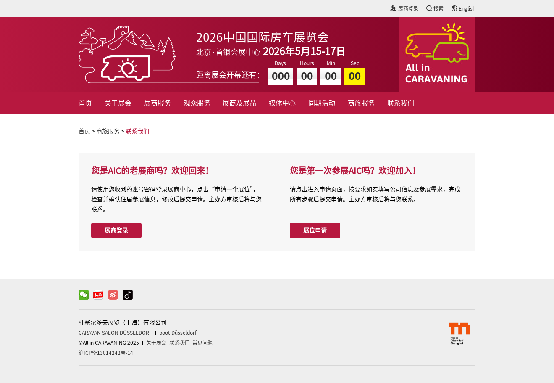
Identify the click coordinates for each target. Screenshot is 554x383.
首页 (85, 103)
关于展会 (118, 103)
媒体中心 (282, 103)
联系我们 (400, 103)
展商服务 (157, 103)
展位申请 (315, 230)
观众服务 (197, 103)
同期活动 (321, 103)
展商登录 (116, 230)
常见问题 (202, 342)
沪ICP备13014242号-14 (106, 352)
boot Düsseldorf (178, 332)
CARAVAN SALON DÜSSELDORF (115, 332)
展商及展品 (239, 103)
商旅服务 (361, 103)
